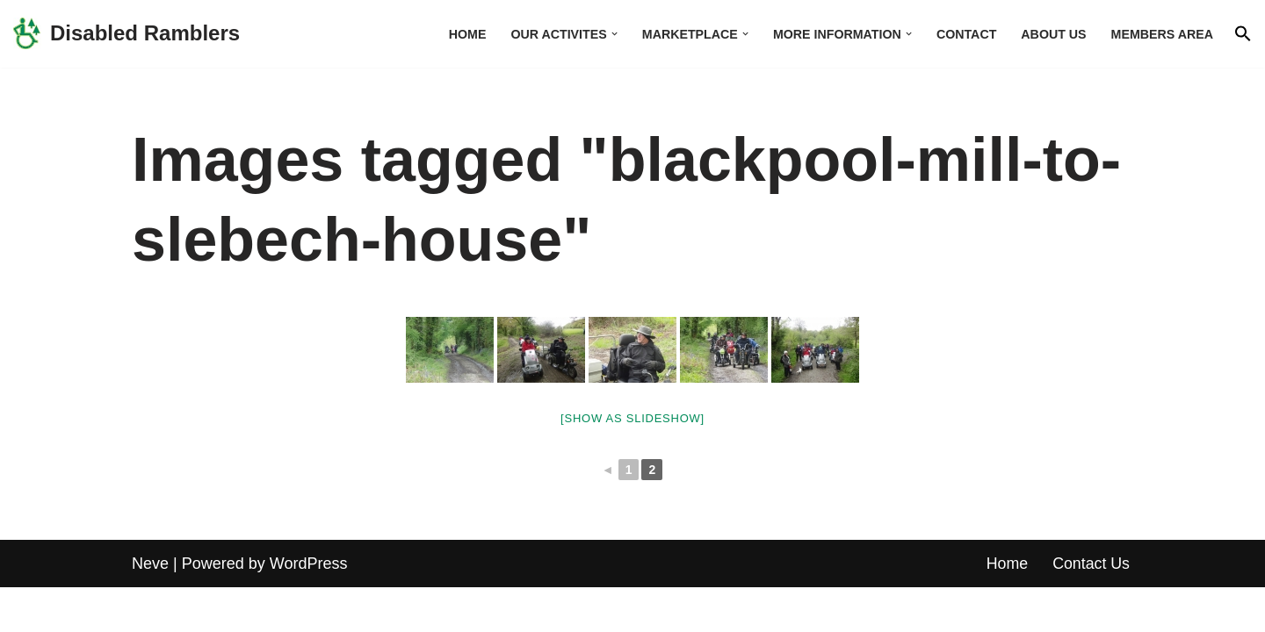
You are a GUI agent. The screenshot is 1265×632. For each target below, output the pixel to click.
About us (1052, 33)
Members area (1161, 33)
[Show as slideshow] (632, 418)
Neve (150, 607)
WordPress (309, 607)
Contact (964, 33)
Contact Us (1091, 607)
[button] (608, 34)
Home (460, 33)
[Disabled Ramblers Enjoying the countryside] (126, 34)
